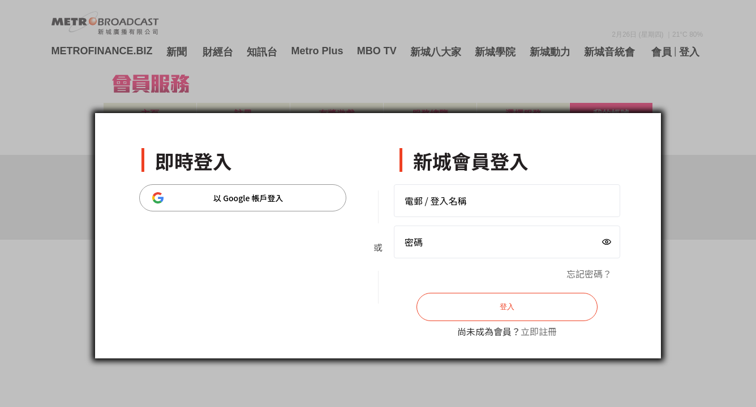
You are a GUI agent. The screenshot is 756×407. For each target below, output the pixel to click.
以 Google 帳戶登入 (218, 198)
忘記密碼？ (589, 273)
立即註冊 (539, 331)
